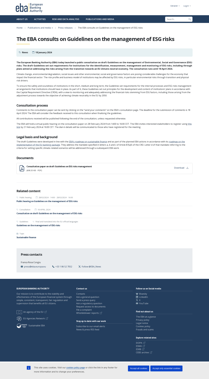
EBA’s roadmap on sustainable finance (88, 141)
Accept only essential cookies (166, 368)
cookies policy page (75, 367)
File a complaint (84, 309)
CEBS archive (142, 352)
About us (22, 19)
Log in (186, 6)
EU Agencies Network (31, 318)
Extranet (174, 6)
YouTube (143, 303)
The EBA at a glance (146, 316)
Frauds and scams (145, 329)
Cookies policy (143, 326)
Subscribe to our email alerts (90, 326)
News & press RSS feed (87, 329)
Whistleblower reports (87, 313)
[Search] (189, 19)
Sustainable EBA (31, 325)
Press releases (65, 27)
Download (181, 167)
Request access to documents (91, 306)
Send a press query (85, 300)
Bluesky (143, 293)
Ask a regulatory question (89, 303)
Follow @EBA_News (91, 266)
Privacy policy (142, 319)
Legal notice (142, 323)
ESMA (139, 346)
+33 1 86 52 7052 (63, 266)
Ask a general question (87, 297)
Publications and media (100, 19)
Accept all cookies (138, 368)
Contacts (80, 293)
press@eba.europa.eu (35, 266)
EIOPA (139, 342)
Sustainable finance (26, 237)
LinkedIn (143, 297)
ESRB (138, 349)
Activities (40, 19)
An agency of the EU (30, 311)
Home (20, 27)
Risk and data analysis (65, 19)
